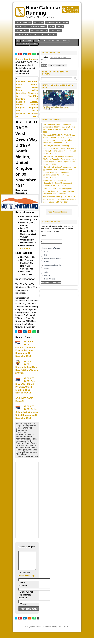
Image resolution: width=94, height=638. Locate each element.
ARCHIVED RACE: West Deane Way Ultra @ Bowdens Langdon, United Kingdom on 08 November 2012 (21, 99)
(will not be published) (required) (25, 598)
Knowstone (21, 434)
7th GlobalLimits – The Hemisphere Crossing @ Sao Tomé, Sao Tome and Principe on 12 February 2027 (58, 191)
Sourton (32, 445)
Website (23, 608)
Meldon (30, 434)
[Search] (56, 78)
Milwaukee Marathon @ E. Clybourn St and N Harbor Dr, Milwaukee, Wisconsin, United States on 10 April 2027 (59, 199)
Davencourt (21, 432)
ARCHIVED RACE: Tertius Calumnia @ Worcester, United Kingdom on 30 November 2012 (27, 412)
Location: (44, 57)
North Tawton (31, 443)
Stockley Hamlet (23, 447)
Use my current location (57, 65)
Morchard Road (23, 439)
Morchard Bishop (24, 436)
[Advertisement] (27, 500)
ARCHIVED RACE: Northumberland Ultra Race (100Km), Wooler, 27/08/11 (26, 367)
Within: (43, 60)
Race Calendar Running (43, 10)
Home (18, 59)
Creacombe (21, 430)
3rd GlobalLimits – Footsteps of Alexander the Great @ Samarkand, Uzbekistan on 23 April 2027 (57, 183)
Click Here (25, 248)
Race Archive (30, 59)
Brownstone (28, 428)
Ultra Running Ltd (26, 448)
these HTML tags (26, 579)
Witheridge (27, 452)
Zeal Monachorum (26, 453)
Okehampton (22, 445)
